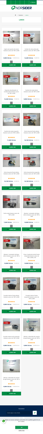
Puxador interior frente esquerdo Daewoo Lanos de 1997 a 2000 (31, 297)
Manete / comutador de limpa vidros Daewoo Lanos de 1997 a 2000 (31, 215)
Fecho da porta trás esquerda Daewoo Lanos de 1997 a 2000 (31, 173)
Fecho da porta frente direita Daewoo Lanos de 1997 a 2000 (31, 132)
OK (21, 427)
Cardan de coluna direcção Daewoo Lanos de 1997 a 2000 (31, 49)
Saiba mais (22, 430)
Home (15, 15)
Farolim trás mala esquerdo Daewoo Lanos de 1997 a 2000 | (11, 132)
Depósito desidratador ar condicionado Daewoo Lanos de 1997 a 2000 (11, 91)
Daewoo (21, 15)
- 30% (26, 117)
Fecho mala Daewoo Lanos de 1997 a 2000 (11, 214)
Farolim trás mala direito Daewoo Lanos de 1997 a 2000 (31, 90)
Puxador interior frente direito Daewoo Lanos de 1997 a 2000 (11, 296)
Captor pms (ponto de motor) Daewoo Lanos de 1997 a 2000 (11, 49)
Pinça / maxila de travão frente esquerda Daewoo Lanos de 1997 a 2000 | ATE (32, 256)
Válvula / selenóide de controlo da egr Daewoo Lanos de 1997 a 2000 (31, 338)
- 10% (6, 35)
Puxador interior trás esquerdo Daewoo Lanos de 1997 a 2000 (11, 337)
